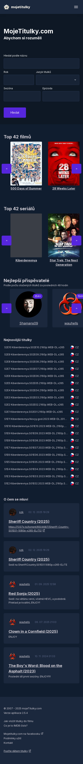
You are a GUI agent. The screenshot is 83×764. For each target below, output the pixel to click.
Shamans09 (28, 323)
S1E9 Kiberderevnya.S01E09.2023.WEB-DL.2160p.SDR (36, 433)
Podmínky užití (12, 738)
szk (21, 512)
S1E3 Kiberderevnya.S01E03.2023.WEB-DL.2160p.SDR (36, 476)
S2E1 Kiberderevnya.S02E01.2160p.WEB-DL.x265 (33, 411)
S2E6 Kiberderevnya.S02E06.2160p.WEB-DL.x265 (34, 375)
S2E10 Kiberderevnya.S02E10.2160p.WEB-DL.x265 (34, 347)
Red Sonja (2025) (24, 593)
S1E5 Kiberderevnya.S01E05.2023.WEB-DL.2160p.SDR (36, 461)
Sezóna (8, 88)
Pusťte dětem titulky (16, 751)
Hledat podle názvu (15, 55)
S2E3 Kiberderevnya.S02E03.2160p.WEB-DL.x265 (34, 397)
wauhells (24, 584)
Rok (6, 71)
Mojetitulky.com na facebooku (22, 733)
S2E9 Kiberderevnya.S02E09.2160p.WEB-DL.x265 (34, 354)
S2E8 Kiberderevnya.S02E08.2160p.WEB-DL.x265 (34, 361)
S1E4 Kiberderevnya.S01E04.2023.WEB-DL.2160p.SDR (36, 469)
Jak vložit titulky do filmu (18, 721)
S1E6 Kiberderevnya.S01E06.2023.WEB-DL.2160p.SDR (36, 454)
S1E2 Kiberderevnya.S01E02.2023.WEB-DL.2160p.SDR (36, 483)
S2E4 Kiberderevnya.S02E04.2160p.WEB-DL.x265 (34, 390)
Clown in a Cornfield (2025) (33, 631)
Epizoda (47, 88)
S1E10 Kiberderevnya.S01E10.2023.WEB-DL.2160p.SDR (37, 426)
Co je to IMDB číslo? (16, 725)
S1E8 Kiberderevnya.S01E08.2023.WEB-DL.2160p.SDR (36, 440)
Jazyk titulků (43, 71)
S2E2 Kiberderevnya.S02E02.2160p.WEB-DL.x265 (34, 404)
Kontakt (8, 742)
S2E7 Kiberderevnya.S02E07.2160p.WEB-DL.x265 (34, 368)
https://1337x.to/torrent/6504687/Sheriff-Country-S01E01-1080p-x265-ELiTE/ (39, 528)
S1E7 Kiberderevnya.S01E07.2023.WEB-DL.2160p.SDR (36, 447)
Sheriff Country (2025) (29, 521)
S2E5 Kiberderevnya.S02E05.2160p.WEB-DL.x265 (34, 383)
